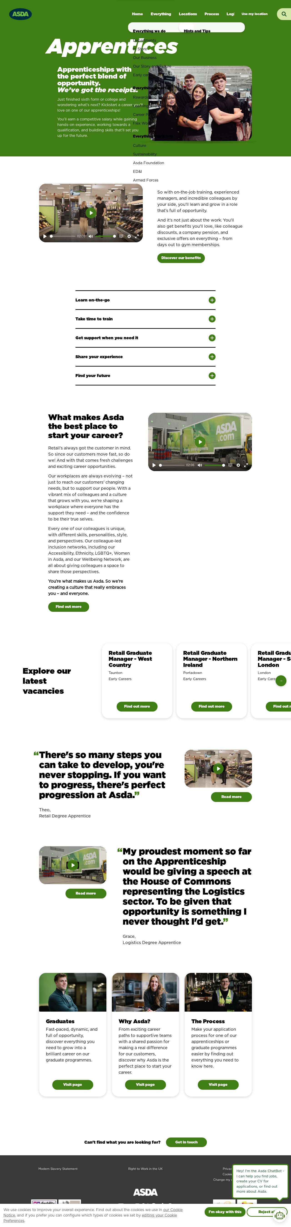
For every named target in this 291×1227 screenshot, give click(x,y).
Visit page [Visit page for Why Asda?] (145, 1084)
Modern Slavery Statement (58, 1169)
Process (212, 14)
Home (137, 14)
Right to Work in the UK (145, 1169)
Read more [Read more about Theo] (231, 797)
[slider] (62, 236)
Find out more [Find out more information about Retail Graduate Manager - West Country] (137, 706)
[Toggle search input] (284, 14)
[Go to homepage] (20, 13)
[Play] (45, 236)
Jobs (254, 14)
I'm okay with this (225, 1212)
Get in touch (186, 1142)
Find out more (69, 607)
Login (232, 14)
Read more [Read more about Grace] (86, 893)
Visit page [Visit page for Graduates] (72, 1084)
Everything (161, 14)
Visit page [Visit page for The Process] (218, 1084)
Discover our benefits (181, 258)
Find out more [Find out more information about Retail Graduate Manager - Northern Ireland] (212, 706)
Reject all (267, 1212)
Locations (188, 14)
